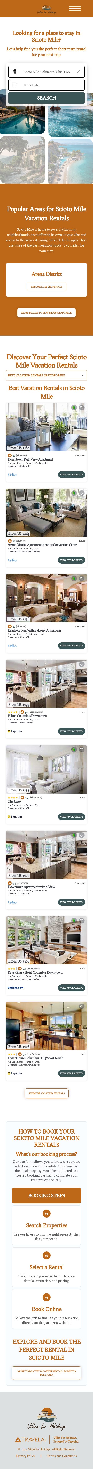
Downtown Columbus (29, 551)
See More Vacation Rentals (47, 1093)
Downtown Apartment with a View (31, 887)
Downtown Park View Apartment (30, 459)
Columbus (12, 466)
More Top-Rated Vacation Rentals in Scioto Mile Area (47, 1373)
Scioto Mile (24, 466)
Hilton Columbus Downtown (27, 716)
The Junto (14, 801)
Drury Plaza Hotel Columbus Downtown (35, 972)
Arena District (26, 722)
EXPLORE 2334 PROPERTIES (46, 286)
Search (46, 98)
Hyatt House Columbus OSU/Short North (35, 1058)
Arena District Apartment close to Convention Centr (42, 545)
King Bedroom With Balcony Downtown (34, 630)
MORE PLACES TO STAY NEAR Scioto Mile (46, 312)
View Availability (71, 474)
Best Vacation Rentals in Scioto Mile (36, 375)
